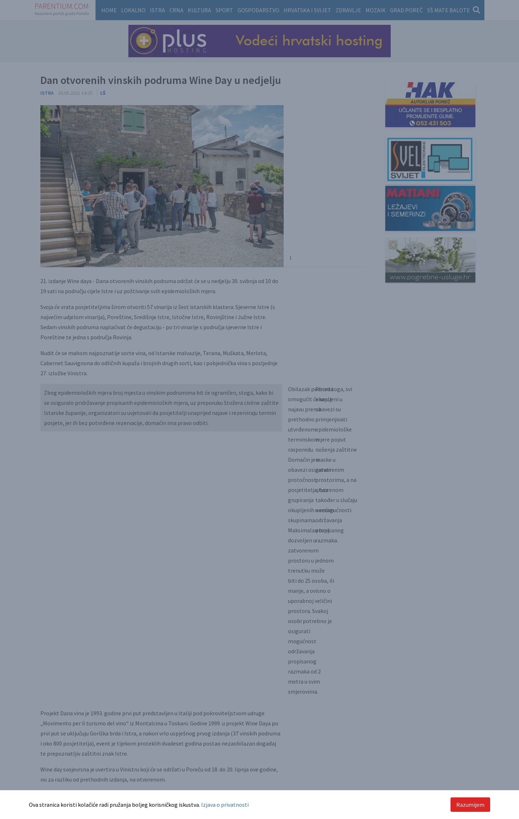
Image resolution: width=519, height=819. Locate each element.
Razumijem (470, 804)
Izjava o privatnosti (225, 804)
